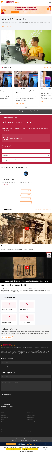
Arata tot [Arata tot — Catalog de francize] (6, 146)
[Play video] (27, 228)
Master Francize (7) (26, 203)
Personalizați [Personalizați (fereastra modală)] (42, 449)
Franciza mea (4, 421)
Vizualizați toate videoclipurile (43, 209)
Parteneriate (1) (26, 199)
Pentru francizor (30, 419)
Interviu (3, 419)
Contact (29, 429)
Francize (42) (26, 195)
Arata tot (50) (26, 191)
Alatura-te (4, 367)
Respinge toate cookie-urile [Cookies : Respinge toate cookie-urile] (29, 449)
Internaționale (4, 417)
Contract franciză (31, 421)
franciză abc (30, 412)
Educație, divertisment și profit (30, 111)
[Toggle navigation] (50, 2)
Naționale (3, 415)
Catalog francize (5, 404)
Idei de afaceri (4, 424)
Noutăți (3, 412)
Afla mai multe (6, 337)
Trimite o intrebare (6, 394)
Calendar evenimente (6, 429)
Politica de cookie (19, 438)
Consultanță (4, 409)
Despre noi (29, 427)
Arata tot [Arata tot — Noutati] (47, 67)
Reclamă (29, 431)
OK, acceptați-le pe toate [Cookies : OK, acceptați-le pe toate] (13, 449)
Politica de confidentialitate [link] (26, 451)
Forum (2, 433)
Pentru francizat (30, 417)
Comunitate (4, 427)
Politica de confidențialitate (30, 438)
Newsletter (3, 431)
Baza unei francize (31, 415)
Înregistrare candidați (7, 406)
